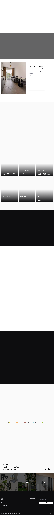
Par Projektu (3, 501)
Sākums (2, 498)
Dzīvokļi (2, 499)
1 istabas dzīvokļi (33, 498)
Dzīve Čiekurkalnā (4, 502)
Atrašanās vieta (4, 505)
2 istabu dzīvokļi (32, 499)
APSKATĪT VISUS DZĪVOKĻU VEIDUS (36, 88)
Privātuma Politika (18, 513)
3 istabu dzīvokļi (32, 501)
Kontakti (2, 504)
